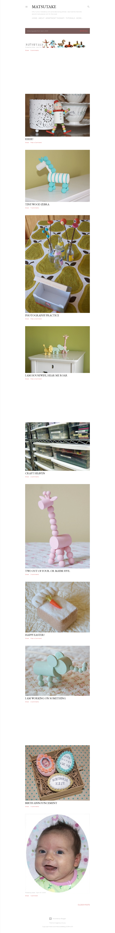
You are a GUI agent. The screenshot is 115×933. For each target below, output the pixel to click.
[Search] (88, 6)
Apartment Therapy (55, 18)
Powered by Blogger (57, 918)
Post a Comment (36, 142)
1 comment (34, 896)
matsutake (44, 6)
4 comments (35, 806)
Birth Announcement (41, 803)
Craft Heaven (35, 473)
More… (79, 18)
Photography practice (42, 315)
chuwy (63, 923)
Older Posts (84, 905)
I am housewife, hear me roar (46, 375)
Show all (84, 31)
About (41, 18)
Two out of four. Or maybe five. (47, 571)
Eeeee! (29, 139)
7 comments (35, 208)
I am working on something (45, 698)
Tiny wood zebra (37, 204)
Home (34, 18)
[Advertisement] (57, 72)
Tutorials (70, 18)
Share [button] (27, 50)
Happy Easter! (35, 635)
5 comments (35, 50)
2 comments (35, 477)
